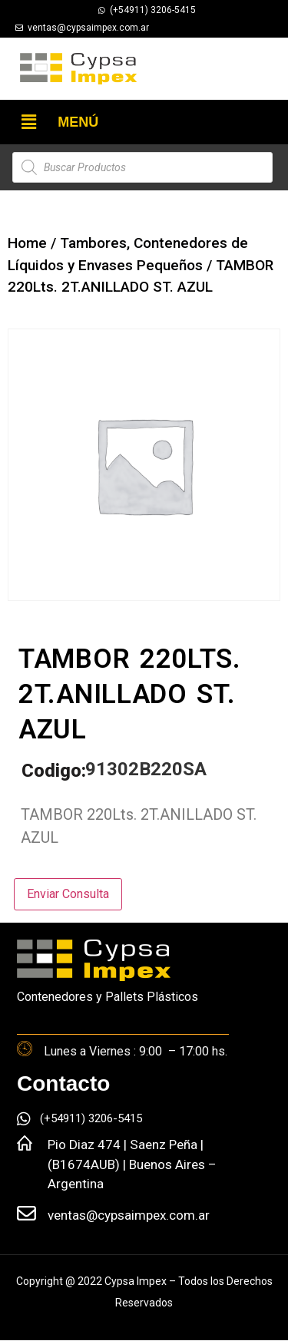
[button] (28, 122)
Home (27, 243)
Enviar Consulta (68, 894)
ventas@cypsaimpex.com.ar (129, 1215)
